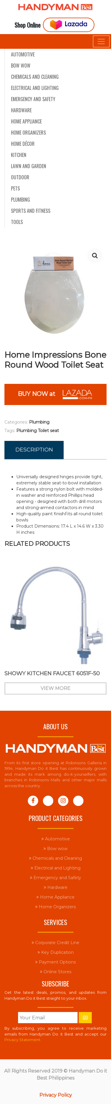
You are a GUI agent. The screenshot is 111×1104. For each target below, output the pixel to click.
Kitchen (18, 154)
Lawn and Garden (28, 166)
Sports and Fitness (30, 210)
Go (85, 1017)
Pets (15, 188)
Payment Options (55, 962)
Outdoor (20, 177)
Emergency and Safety (33, 99)
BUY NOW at (56, 394)
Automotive (23, 54)
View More (55, 691)
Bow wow (20, 65)
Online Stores (55, 971)
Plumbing (20, 199)
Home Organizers (28, 132)
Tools (17, 221)
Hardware (21, 110)
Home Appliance (26, 121)
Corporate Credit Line (55, 942)
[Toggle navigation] (101, 41)
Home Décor (23, 143)
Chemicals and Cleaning (35, 76)
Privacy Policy (55, 1095)
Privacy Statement (22, 1039)
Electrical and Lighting (35, 87)
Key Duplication (56, 952)
